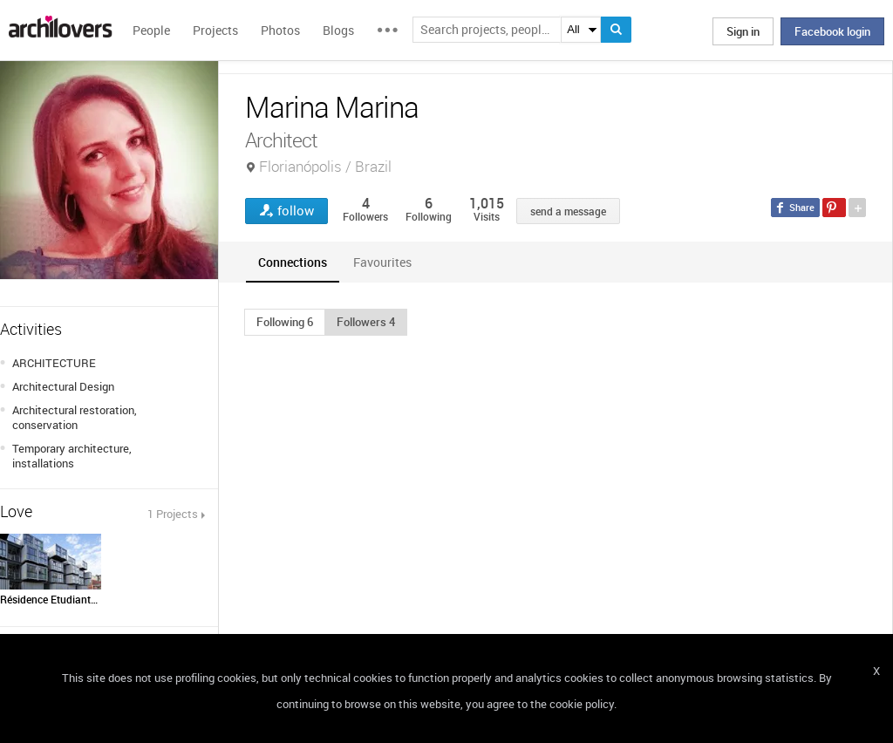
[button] (284, 322)
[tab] (292, 262)
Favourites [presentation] (382, 262)
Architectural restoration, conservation (74, 417)
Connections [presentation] (292, 262)
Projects (215, 30)
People (151, 30)
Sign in (743, 31)
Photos (280, 30)
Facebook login (832, 31)
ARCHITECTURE (54, 363)
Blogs (338, 30)
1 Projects (172, 514)
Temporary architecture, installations (72, 455)
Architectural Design (63, 386)
